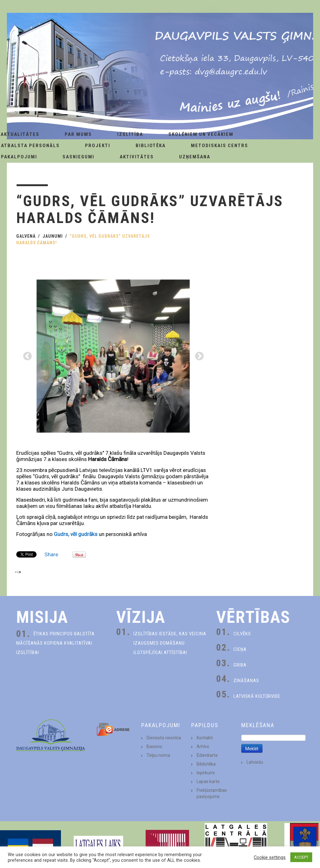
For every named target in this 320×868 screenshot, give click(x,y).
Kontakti (205, 737)
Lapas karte (208, 781)
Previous (25, 354)
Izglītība (130, 134)
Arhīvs (203, 746)
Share (51, 554)
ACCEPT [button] (301, 857)
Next (197, 354)
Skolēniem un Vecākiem (200, 134)
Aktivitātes (137, 157)
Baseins (154, 746)
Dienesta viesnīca (164, 737)
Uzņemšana (194, 157)
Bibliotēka (151, 145)
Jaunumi (52, 236)
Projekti (97, 145)
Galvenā (26, 236)
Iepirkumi (206, 772)
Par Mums (78, 134)
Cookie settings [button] (270, 857)
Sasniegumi (78, 157)
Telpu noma (158, 755)
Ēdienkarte (207, 755)
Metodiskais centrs (219, 145)
